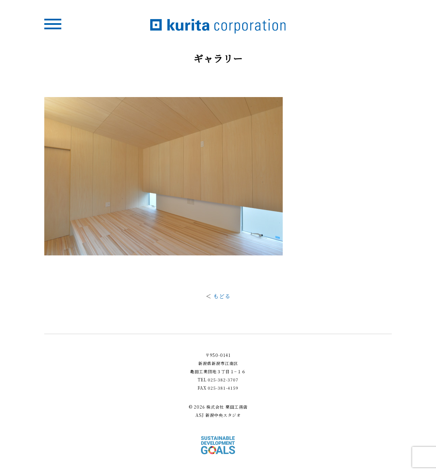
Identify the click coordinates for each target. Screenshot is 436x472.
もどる (222, 296)
